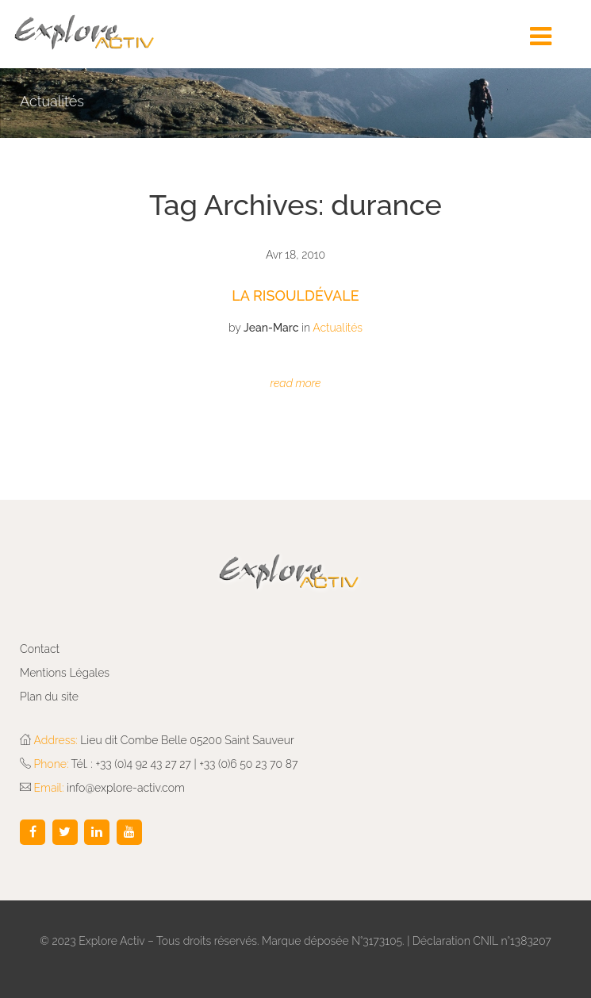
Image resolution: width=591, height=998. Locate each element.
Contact (39, 649)
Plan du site (49, 696)
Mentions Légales (64, 672)
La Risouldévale (295, 295)
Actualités (338, 327)
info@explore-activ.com (126, 787)
